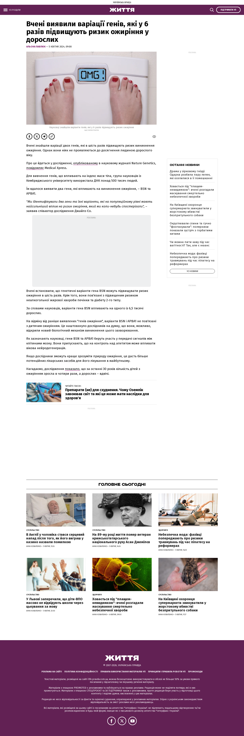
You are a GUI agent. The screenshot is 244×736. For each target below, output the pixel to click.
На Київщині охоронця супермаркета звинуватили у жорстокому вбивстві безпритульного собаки (190, 210)
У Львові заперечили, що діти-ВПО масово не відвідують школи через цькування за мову (54, 603)
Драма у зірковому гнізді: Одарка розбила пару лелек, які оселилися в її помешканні (191, 174)
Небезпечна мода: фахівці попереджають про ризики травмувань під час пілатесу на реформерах (192, 259)
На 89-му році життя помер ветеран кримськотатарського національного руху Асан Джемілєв (121, 538)
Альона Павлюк (36, 46)
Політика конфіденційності (81, 671)
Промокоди (195, 671)
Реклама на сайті (52, 671)
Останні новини (184, 165)
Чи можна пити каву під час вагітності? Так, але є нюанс (189, 243)
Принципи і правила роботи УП (167, 671)
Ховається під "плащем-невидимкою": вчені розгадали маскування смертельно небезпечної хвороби (192, 191)
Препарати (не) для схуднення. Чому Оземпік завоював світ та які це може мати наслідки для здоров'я (107, 394)
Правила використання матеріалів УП (123, 671)
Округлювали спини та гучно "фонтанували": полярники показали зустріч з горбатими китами (191, 229)
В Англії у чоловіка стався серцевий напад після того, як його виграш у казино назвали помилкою (55, 538)
